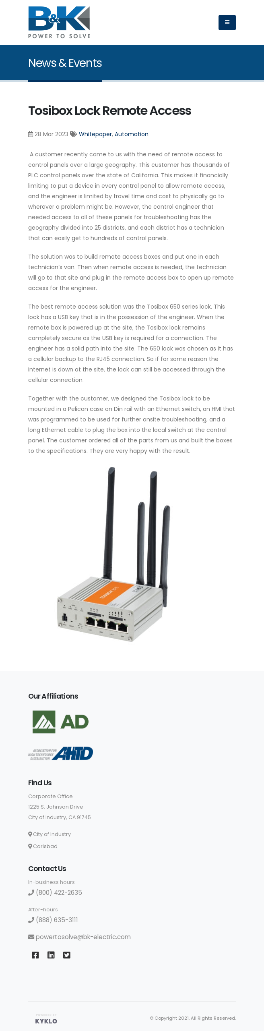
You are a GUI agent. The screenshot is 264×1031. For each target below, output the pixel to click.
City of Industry (49, 834)
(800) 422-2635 (55, 892)
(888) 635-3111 (53, 920)
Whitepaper (95, 134)
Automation (131, 134)
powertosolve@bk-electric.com (79, 937)
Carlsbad (43, 846)
